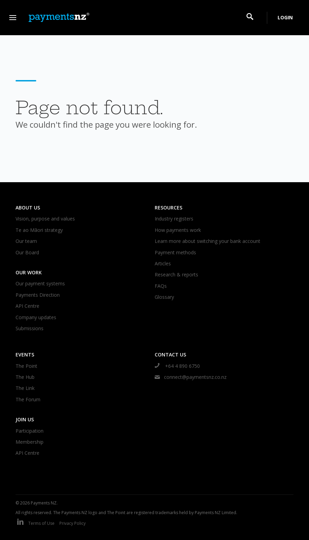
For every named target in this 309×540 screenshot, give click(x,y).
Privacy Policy (72, 523)
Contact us (170, 354)
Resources (168, 207)
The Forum (28, 399)
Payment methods (175, 252)
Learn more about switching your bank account (207, 241)
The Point (26, 366)
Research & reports (176, 274)
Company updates (36, 317)
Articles (163, 263)
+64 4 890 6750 (177, 366)
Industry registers (174, 218)
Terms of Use (41, 523)
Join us (25, 419)
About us (28, 207)
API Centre (27, 306)
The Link (25, 388)
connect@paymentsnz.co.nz (190, 377)
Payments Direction (38, 295)
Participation (30, 431)
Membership (30, 442)
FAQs (161, 286)
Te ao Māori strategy (39, 230)
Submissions (30, 328)
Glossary (164, 297)
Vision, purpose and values (45, 218)
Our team (26, 241)
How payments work (178, 230)
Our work (29, 272)
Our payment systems (40, 283)
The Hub (25, 377)
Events (25, 354)
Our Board (27, 252)
